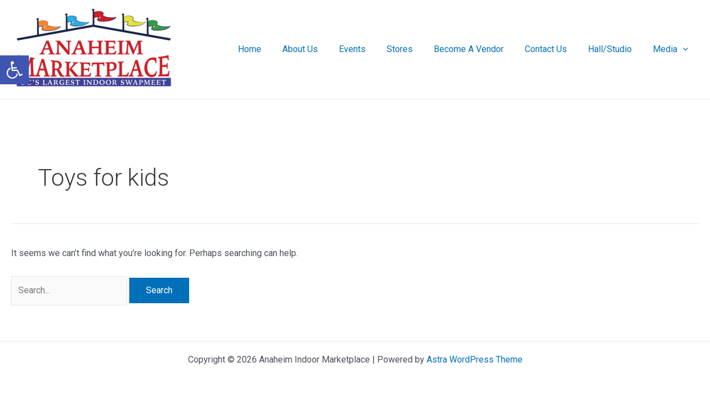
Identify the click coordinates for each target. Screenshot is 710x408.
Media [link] (672, 49)
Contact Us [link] (554, 49)
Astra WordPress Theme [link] (475, 359)
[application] (684, 49)
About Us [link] (321, 49)
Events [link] (370, 49)
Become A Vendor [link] (480, 49)
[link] (14, 69)
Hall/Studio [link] (615, 49)
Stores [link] (415, 49)
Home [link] (274, 49)
